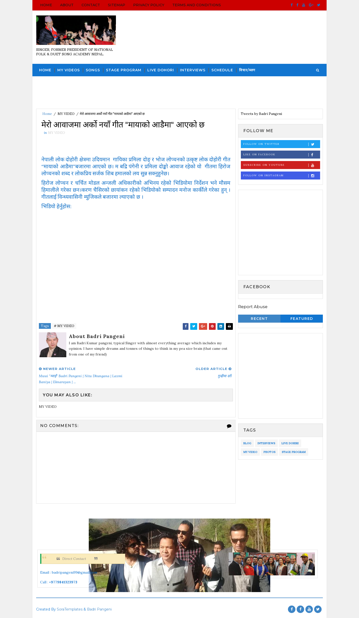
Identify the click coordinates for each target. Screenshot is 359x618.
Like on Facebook (281, 155)
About (67, 5)
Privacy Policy (148, 5)
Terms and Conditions (196, 5)
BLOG (247, 443)
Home (46, 5)
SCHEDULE (222, 70)
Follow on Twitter (281, 144)
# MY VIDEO (64, 326)
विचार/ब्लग (247, 70)
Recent (259, 318)
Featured (301, 318)
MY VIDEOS (68, 70)
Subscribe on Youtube (281, 165)
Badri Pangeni (99, 609)
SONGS (93, 70)
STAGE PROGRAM (123, 70)
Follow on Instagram (281, 175)
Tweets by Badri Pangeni (261, 113)
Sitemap (116, 5)
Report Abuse (253, 306)
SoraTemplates (70, 609)
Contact (91, 5)
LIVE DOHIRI (290, 443)
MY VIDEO (66, 114)
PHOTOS (269, 452)
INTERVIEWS (192, 70)
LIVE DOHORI (160, 70)
